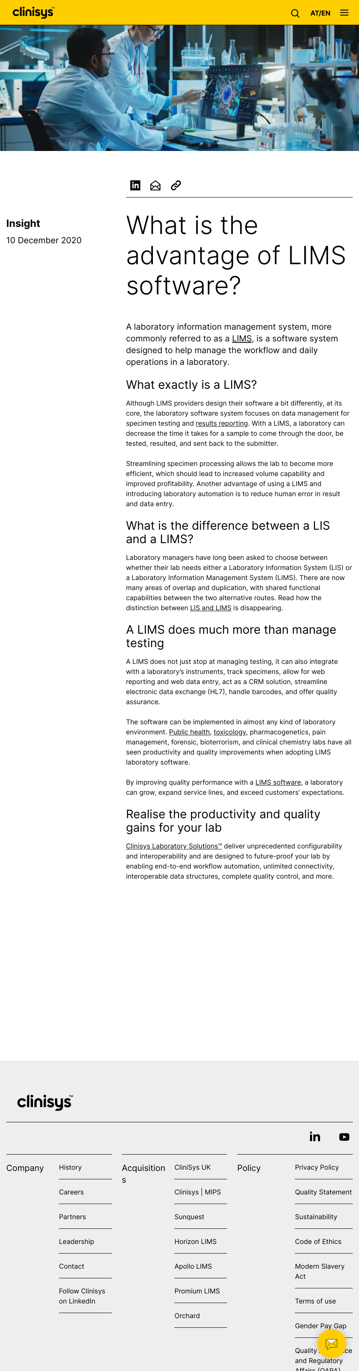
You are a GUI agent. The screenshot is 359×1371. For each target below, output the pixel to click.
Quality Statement (323, 1192)
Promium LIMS (197, 1291)
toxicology (230, 733)
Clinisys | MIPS (197, 1192)
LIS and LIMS (210, 609)
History (70, 1167)
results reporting (222, 425)
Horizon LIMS (195, 1241)
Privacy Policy (317, 1167)
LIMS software (278, 784)
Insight (23, 223)
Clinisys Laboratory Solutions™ (174, 847)
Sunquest (189, 1216)
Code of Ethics (318, 1241)
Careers (71, 1192)
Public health (189, 733)
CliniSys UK (192, 1167)
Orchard (187, 1315)
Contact (71, 1266)
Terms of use (315, 1301)
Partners (72, 1216)
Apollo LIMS (193, 1266)
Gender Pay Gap (320, 1326)
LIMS (242, 340)
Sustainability (316, 1216)
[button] (297, 12)
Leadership (76, 1241)
